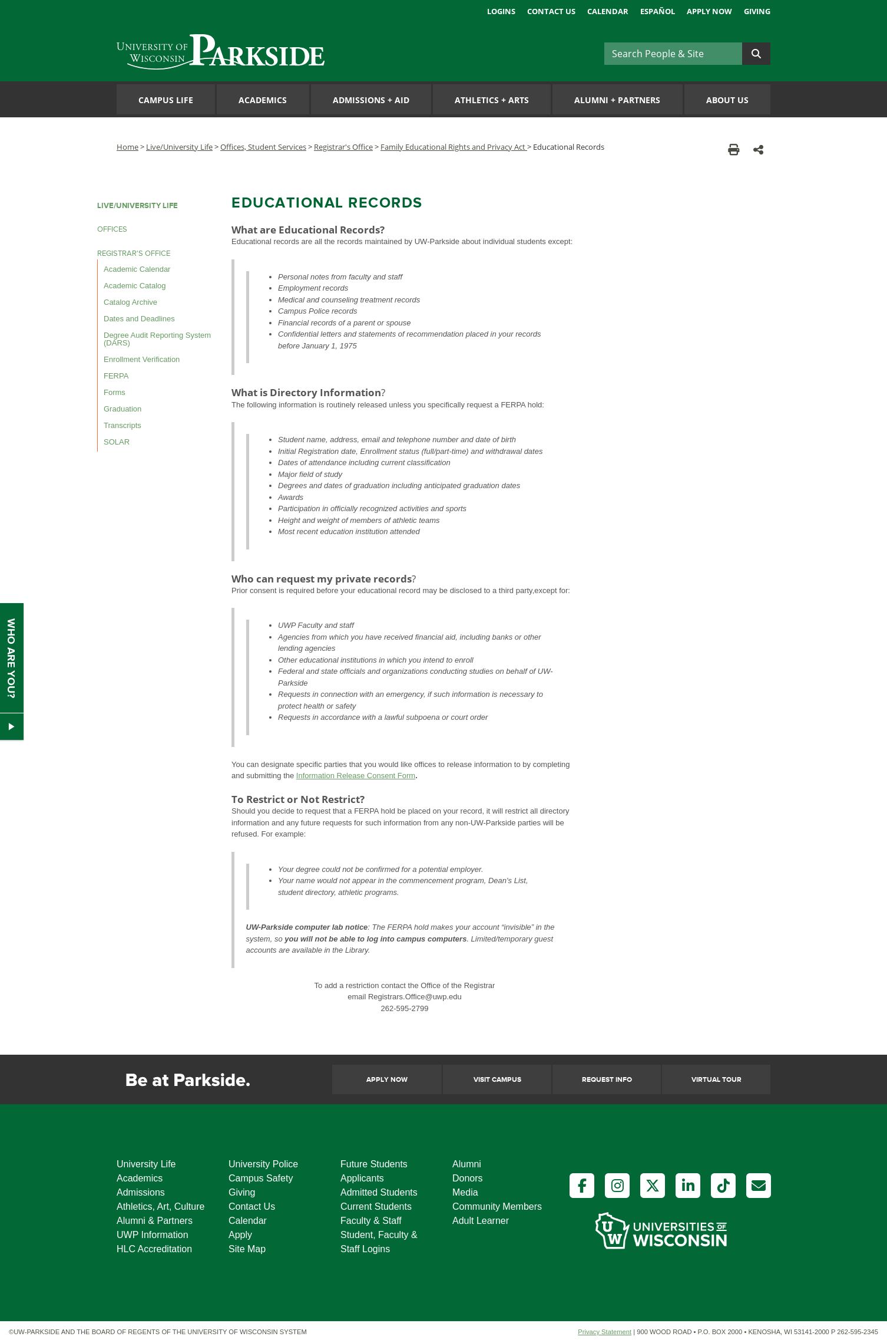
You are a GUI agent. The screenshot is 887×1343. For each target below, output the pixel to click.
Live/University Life (179, 146)
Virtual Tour (716, 1079)
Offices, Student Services (263, 146)
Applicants (362, 1178)
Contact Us (551, 11)
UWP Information (152, 1235)
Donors (467, 1178)
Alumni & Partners (155, 1221)
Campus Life (165, 100)
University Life (146, 1164)
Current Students (376, 1207)
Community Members (497, 1207)
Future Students (374, 1164)
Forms (114, 392)
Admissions (141, 1192)
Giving (757, 11)
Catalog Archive (130, 302)
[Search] (673, 53)
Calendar (607, 11)
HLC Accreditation (154, 1249)
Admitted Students (379, 1192)
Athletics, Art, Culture (160, 1207)
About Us (727, 100)
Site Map (247, 1249)
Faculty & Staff (371, 1221)
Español (657, 11)
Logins (501, 11)
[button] (758, 149)
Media (465, 1192)
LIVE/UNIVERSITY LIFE (137, 205)
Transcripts (122, 425)
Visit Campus (497, 1079)
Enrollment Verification (142, 359)
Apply (240, 1235)
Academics (263, 100)
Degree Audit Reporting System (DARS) (157, 339)
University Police (263, 1164)
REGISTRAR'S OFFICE (133, 253)
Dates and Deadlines (139, 318)
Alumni (466, 1164)
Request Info (607, 1079)
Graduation (122, 408)
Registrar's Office (343, 146)
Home (127, 146)
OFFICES (112, 229)
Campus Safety (261, 1178)
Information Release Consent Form (355, 775)
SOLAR (117, 441)
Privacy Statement (604, 1331)
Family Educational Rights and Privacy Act (453, 146)
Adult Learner (480, 1221)
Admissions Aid (371, 100)
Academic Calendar (137, 269)
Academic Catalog (135, 285)
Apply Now (709, 11)
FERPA (116, 375)
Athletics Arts (492, 100)
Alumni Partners (617, 100)
